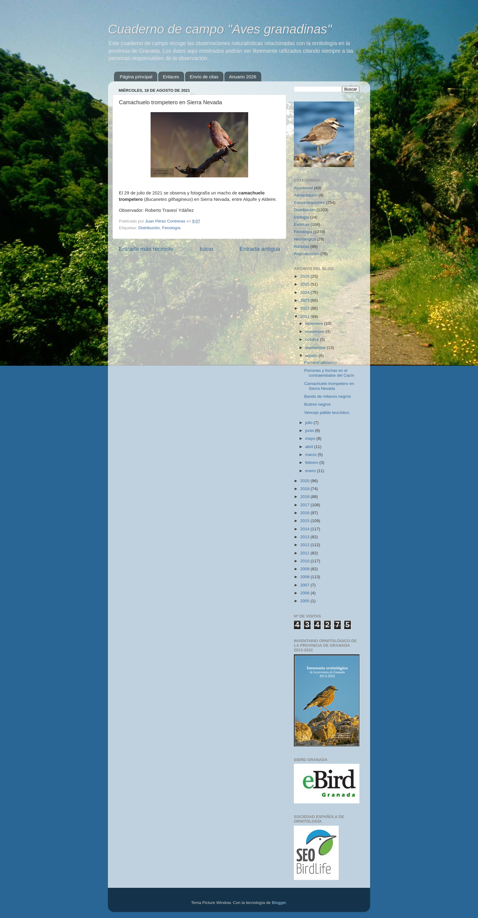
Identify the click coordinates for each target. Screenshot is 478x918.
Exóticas (301, 224)
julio (309, 422)
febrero (312, 462)
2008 (305, 577)
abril (309, 446)
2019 (305, 488)
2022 (305, 308)
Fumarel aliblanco (320, 362)
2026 (305, 276)
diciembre (314, 323)
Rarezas (301, 246)
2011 (305, 553)
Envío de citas (204, 76)
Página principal (136, 76)
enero (311, 470)
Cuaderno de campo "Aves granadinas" (220, 29)
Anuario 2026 (242, 76)
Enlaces (171, 76)
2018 (305, 496)
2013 (305, 537)
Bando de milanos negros (327, 396)
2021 (305, 316)
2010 (305, 561)
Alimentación (305, 195)
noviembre (315, 331)
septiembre (316, 347)
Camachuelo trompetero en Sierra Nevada (329, 386)
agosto (312, 355)
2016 (305, 513)
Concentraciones (309, 202)
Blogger (279, 902)
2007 (305, 585)
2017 (305, 505)
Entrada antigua (260, 249)
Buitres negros (317, 404)
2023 (305, 300)
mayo (310, 438)
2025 (305, 284)
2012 (305, 545)
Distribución (149, 228)
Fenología (171, 228)
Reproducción (306, 253)
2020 (305, 481)
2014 (305, 529)
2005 (305, 601)
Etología (301, 217)
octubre (312, 339)
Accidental (303, 188)
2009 (305, 569)
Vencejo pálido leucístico (326, 412)
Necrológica (305, 239)
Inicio (206, 249)
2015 (305, 520)
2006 (305, 593)
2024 (305, 292)
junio (310, 430)
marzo (311, 454)
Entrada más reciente (146, 249)
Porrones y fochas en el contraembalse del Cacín (329, 373)
